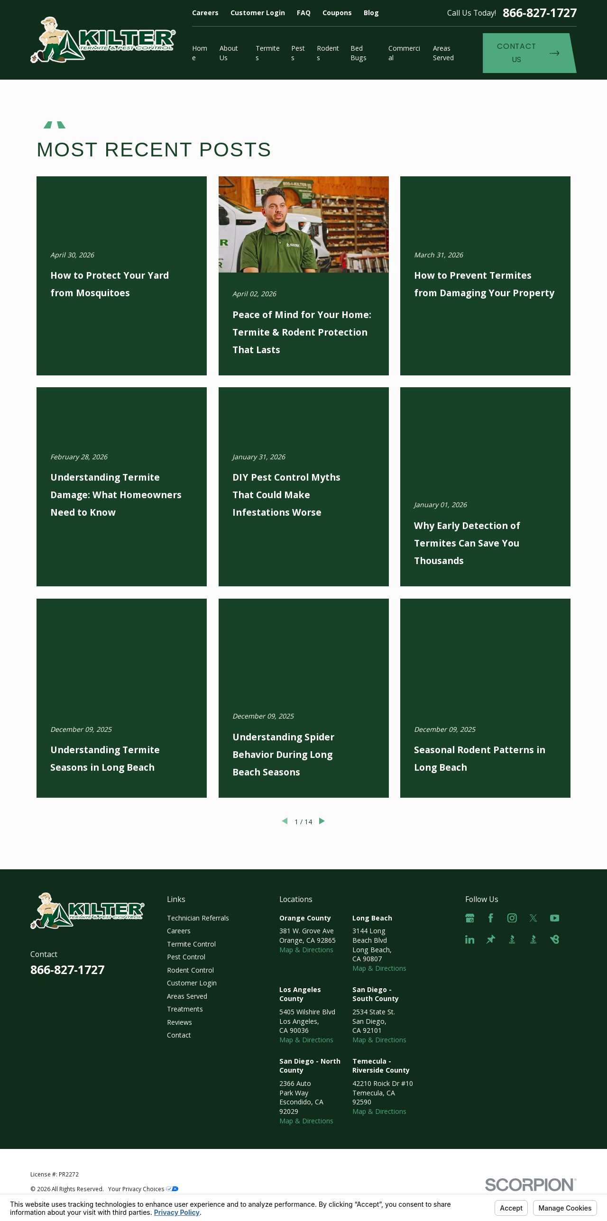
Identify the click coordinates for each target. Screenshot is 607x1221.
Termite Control (191, 943)
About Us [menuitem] (229, 53)
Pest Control (186, 956)
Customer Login (257, 12)
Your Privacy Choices (143, 1189)
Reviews (179, 1022)
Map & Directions (306, 949)
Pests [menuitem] (298, 53)
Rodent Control (190, 970)
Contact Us (528, 53)
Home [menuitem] (199, 53)
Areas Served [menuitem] (443, 53)
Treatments (185, 1008)
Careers (205, 12)
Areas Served (187, 996)
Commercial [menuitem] (404, 53)
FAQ (304, 12)
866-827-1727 (540, 12)
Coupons (337, 12)
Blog (371, 12)
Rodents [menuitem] (328, 53)
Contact (179, 1034)
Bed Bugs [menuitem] (358, 53)
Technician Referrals (198, 917)
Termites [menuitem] (268, 53)
